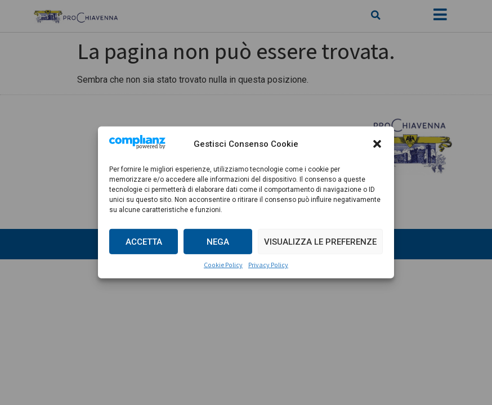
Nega (218, 242)
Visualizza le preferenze (320, 242)
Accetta (144, 242)
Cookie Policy (223, 264)
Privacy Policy (268, 264)
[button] (377, 144)
